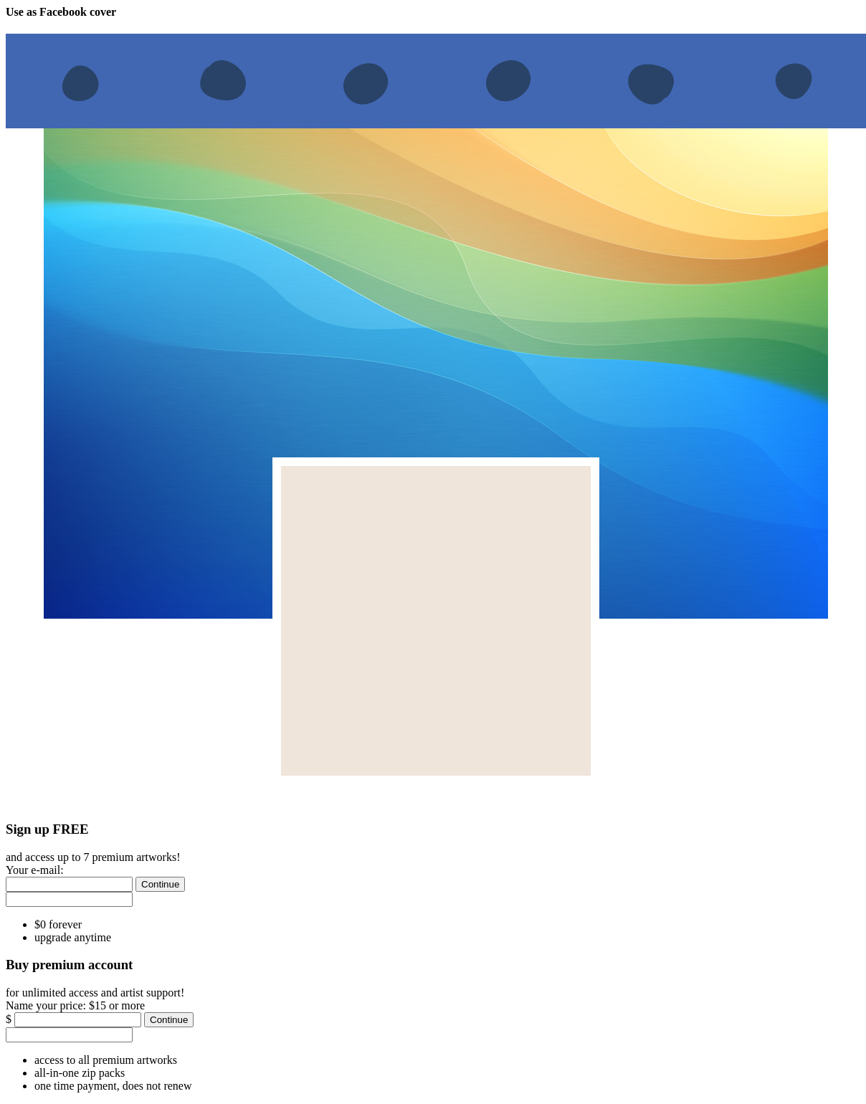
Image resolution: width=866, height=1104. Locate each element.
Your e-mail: (35, 870)
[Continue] (160, 884)
